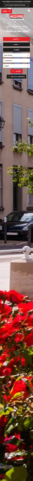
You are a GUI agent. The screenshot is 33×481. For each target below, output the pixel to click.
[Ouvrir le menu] (6, 11)
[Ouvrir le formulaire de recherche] (16, 71)
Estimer (16, 50)
